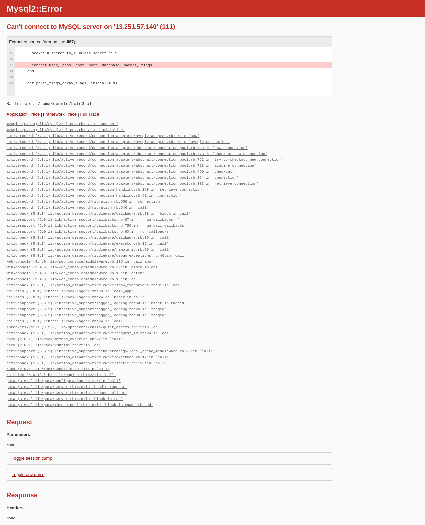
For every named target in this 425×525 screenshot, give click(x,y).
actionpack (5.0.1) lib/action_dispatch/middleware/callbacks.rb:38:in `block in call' (99, 213)
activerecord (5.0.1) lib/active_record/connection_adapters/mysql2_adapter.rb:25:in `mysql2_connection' (118, 141)
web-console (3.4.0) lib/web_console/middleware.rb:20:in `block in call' (84, 267)
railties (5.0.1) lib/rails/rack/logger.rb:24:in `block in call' (76, 297)
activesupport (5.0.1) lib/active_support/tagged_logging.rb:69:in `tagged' (87, 315)
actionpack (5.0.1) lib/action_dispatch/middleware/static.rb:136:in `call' (87, 363)
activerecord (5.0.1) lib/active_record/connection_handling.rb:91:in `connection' (94, 195)
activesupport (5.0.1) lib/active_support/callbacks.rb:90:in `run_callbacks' (89, 231)
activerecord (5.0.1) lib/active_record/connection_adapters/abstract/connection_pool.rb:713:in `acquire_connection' (131, 165)
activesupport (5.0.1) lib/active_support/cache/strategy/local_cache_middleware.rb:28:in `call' (109, 351)
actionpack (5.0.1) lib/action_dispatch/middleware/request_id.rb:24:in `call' (90, 333)
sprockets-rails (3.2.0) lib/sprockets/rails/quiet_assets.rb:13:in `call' (85, 327)
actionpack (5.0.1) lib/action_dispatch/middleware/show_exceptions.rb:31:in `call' (95, 285)
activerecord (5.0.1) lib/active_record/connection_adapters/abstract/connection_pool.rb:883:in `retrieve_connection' (133, 183)
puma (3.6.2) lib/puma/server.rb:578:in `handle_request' (67, 386)
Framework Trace (60, 114)
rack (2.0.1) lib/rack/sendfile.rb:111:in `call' (58, 369)
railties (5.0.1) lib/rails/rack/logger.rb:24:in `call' (66, 321)
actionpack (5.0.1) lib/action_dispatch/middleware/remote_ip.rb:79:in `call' (89, 249)
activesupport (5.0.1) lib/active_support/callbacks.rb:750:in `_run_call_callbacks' (96, 225)
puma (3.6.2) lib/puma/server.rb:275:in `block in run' (65, 398)
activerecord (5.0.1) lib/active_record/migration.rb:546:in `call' (78, 207)
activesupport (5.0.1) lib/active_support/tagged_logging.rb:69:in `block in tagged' (96, 303)
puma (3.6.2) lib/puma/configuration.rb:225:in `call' (64, 380)
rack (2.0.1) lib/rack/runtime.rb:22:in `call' (56, 345)
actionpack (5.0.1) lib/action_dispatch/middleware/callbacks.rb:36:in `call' (89, 237)
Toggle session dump (32, 458)
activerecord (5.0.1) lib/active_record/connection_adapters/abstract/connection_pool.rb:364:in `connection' (123, 177)
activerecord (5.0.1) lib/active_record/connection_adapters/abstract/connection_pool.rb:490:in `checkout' (120, 171)
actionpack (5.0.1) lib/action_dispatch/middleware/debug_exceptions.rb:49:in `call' (96, 255)
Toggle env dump (28, 474)
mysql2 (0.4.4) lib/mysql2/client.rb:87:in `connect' (63, 123)
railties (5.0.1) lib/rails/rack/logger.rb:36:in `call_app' (70, 291)
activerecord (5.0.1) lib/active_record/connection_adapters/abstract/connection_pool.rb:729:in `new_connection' (127, 147)
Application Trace (23, 114)
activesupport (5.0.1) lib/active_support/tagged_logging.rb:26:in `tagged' (87, 309)
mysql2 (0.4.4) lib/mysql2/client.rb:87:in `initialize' (66, 129)
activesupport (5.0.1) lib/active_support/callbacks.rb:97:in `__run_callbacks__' (93, 219)
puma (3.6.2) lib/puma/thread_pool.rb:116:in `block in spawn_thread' (80, 404)
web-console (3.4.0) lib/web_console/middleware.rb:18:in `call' (74, 279)
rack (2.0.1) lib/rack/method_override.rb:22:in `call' (65, 339)
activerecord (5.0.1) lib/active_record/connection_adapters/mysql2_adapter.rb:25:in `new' (103, 135)
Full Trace (89, 114)
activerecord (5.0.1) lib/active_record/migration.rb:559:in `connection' (84, 201)
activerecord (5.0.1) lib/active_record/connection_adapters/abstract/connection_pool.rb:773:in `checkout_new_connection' (137, 153)
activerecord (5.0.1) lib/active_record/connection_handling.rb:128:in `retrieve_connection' (105, 189)
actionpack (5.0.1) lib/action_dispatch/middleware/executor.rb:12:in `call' (88, 243)
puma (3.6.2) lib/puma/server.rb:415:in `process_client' (67, 392)
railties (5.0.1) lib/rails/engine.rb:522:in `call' (61, 374)
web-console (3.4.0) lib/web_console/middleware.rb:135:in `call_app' (80, 261)
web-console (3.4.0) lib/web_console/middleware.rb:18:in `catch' (76, 273)
